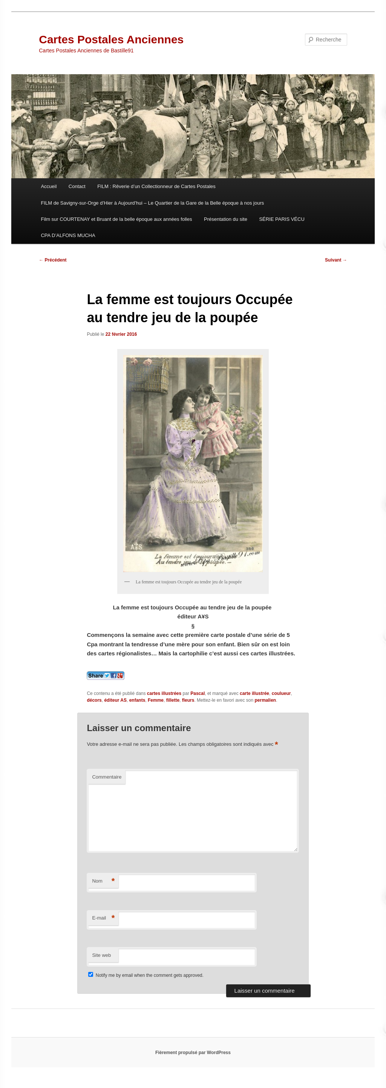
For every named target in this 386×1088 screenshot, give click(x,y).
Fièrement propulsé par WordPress (193, 1052)
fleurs (188, 700)
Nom (103, 881)
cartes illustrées (164, 693)
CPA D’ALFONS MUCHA (68, 235)
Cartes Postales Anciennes (111, 39)
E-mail (103, 918)
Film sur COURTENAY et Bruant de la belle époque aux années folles (116, 219)
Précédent (52, 260)
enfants (137, 700)
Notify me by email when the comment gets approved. (145, 975)
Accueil (49, 186)
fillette (172, 700)
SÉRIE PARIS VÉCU (281, 219)
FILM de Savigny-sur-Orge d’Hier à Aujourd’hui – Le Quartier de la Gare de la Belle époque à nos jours (152, 203)
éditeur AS (115, 700)
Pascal (197, 693)
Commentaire (106, 777)
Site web (101, 955)
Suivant (336, 260)
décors (94, 700)
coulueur (281, 693)
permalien (265, 700)
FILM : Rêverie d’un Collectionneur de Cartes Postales (156, 186)
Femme (156, 700)
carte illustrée (254, 693)
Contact (77, 186)
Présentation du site (225, 219)
